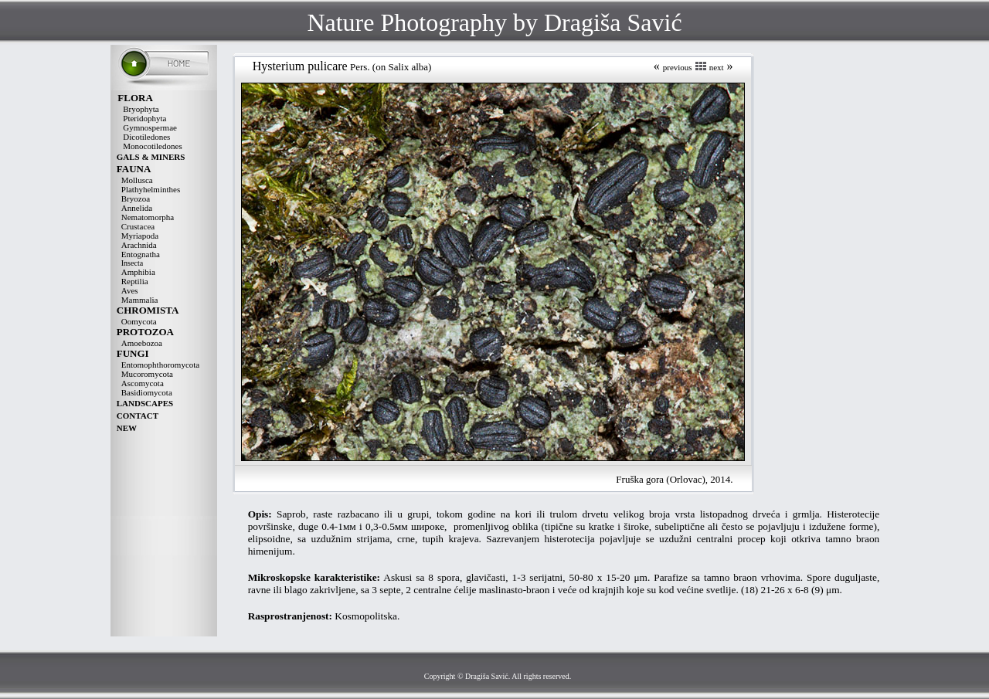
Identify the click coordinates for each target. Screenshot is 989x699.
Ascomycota (142, 383)
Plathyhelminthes (150, 189)
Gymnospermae (150, 127)
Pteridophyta (144, 118)
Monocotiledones (152, 146)
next (716, 67)
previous (677, 67)
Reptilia (134, 281)
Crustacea (138, 226)
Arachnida (139, 244)
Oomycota (139, 321)
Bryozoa (135, 198)
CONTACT (137, 415)
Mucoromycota (147, 373)
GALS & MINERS (151, 156)
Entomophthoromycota (160, 364)
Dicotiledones (146, 136)
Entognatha (140, 254)
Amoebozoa (141, 343)
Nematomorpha (147, 217)
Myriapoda (139, 235)
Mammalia (139, 299)
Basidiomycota (146, 392)
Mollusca (137, 180)
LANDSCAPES (145, 403)
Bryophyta (140, 109)
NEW (127, 428)
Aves (129, 290)
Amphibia (138, 272)
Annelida (136, 207)
